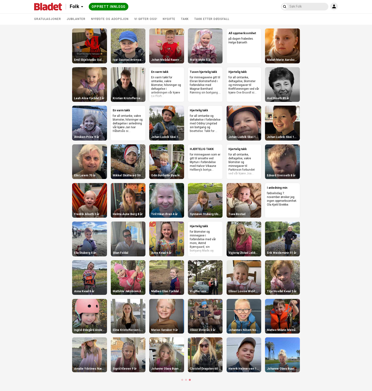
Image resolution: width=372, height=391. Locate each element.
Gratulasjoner (47, 19)
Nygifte (169, 19)
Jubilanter (76, 19)
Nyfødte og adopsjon (110, 19)
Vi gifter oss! (145, 19)
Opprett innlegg (109, 7)
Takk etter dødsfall (211, 19)
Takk (185, 19)
